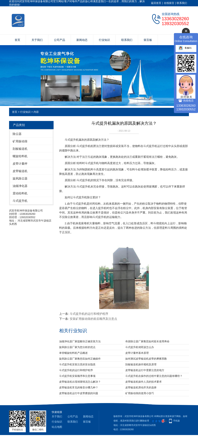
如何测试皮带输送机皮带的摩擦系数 (146, 358)
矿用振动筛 (20, 141)
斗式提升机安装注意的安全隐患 (77, 364)
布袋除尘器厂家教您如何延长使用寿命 (147, 341)
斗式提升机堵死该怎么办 (139, 347)
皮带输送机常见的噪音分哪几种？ (78, 387)
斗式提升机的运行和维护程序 (89, 313)
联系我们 (182, 2)
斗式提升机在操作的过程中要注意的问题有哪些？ (153, 375)
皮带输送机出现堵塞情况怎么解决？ (80, 381)
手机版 (176, 420)
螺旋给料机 (20, 156)
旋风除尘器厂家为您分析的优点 (77, 347)
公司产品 (59, 39)
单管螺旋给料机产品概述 (73, 352)
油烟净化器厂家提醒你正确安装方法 (80, 341)
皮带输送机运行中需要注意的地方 (144, 370)
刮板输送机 (20, 148)
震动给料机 (20, 193)
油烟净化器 (20, 186)
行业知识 (104, 39)
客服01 (185, 48)
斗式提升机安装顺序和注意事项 (77, 375)
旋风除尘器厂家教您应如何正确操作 (80, 358)
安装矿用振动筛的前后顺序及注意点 (93, 318)
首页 (17, 39)
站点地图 (57, 426)
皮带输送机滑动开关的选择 (140, 387)
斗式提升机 (20, 200)
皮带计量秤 (20, 163)
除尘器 (17, 133)
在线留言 (169, 2)
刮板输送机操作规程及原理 (140, 364)
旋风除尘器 (20, 178)
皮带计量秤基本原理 (137, 352)
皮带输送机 (20, 171)
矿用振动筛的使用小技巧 (139, 393)
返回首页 (156, 2)
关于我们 (37, 39)
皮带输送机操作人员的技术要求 (143, 381)
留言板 (148, 39)
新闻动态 (82, 39)
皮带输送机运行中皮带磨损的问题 (78, 393)
